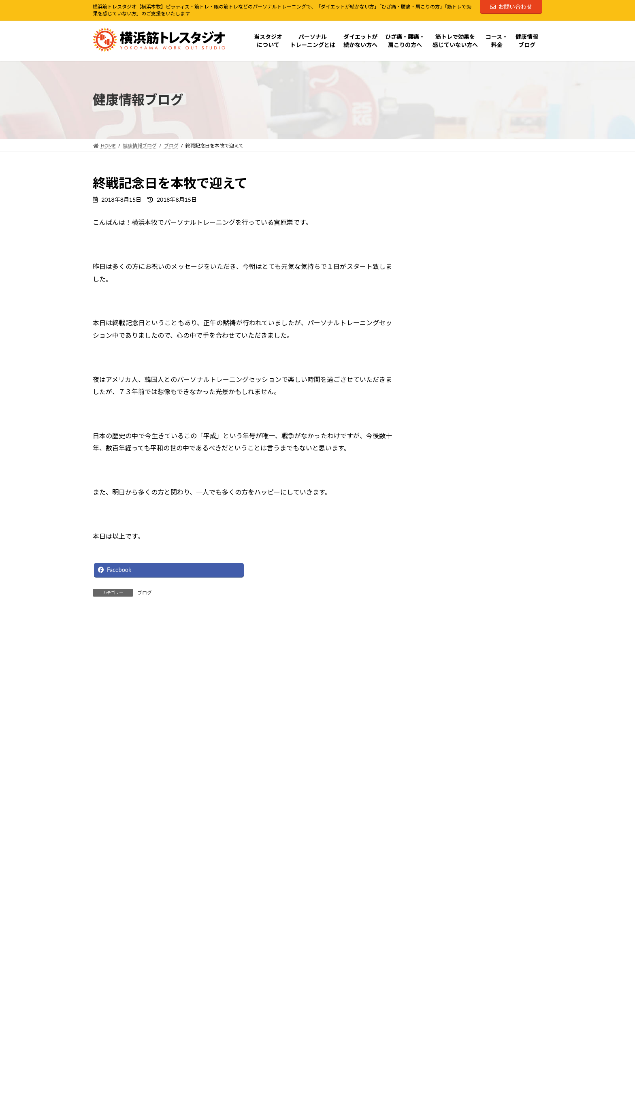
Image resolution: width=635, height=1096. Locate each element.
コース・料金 (440, 361)
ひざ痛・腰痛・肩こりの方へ (460, 327)
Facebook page (433, 975)
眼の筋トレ (443, 295)
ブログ (144, 593)
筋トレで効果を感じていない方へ (465, 344)
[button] (202, 894)
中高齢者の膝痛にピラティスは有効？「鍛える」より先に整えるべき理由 (499, 641)
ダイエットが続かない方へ (457, 311)
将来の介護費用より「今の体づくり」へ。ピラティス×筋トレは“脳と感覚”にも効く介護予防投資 (499, 540)
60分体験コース (443, 196)
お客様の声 (443, 393)
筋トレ (437, 278)
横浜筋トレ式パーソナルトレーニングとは (477, 245)
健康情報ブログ (443, 377)
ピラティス (443, 262)
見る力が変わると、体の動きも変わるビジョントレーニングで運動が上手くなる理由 (499, 494)
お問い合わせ (511, 6)
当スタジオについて (448, 229)
